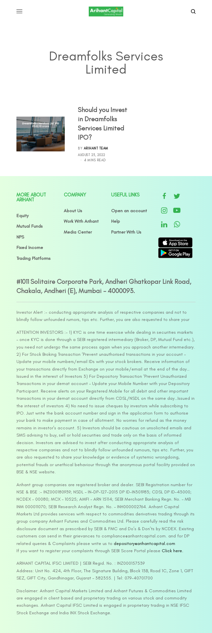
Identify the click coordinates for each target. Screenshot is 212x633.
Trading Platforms (33, 258)
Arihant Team (96, 148)
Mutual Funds (29, 226)
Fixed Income (29, 247)
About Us (73, 211)
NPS (20, 237)
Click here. (172, 551)
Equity (22, 215)
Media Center (78, 232)
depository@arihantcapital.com (144, 543)
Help (115, 221)
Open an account (129, 211)
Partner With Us (126, 232)
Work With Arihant (81, 221)
